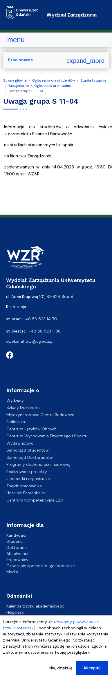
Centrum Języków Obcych (31, 429)
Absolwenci (17, 553)
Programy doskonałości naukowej (38, 464)
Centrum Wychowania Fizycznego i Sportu (46, 436)
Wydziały (15, 400)
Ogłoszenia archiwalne (52, 85)
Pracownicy (17, 559)
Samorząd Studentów (27, 450)
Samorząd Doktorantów (29, 457)
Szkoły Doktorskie (23, 407)
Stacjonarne (19, 85)
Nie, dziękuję (61, 668)
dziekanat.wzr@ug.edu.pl (29, 341)
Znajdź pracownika (24, 485)
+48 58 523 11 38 (45, 331)
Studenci (15, 541)
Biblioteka (15, 421)
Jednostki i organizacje (28, 478)
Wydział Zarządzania (71, 15)
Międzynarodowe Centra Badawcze (40, 414)
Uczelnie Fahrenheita (26, 492)
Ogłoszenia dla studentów (53, 80)
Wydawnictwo (20, 443)
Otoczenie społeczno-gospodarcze (40, 565)
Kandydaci (16, 535)
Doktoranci (17, 547)
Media (12, 571)
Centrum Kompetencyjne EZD (34, 500)
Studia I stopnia (93, 80)
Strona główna (15, 80)
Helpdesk (15, 612)
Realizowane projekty (26, 471)
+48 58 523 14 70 (40, 318)
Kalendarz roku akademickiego (35, 606)
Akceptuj (91, 668)
